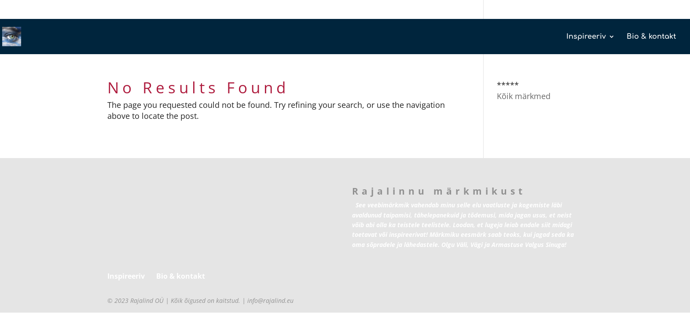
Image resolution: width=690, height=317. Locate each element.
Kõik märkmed (524, 96)
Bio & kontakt (651, 37)
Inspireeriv (586, 37)
